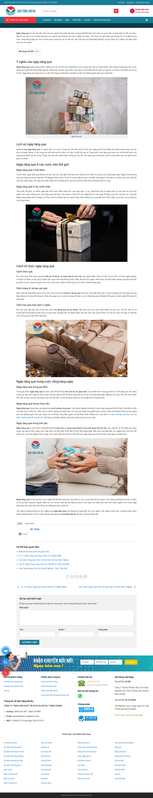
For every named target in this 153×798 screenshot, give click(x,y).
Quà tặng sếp (120, 778)
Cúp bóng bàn (46, 765)
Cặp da (117, 774)
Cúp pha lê (45, 747)
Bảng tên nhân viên (85, 774)
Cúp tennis (45, 774)
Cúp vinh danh (46, 743)
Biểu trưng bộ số (10, 783)
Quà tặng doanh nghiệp (124, 743)
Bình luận (24, 608)
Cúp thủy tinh (46, 752)
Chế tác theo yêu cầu (101, 20)
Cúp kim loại (45, 756)
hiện (36, 51)
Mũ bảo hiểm (120, 770)
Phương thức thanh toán (13, 686)
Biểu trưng (8, 770)
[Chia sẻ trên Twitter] (72, 577)
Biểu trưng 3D (9, 778)
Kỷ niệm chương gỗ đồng (13, 756)
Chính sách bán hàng (49, 682)
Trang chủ (47, 20)
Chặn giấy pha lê (84, 756)
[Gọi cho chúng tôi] (80, 696)
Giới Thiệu (76, 20)
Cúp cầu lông (46, 783)
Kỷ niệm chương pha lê (13, 747)
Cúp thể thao (46, 761)
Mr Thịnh (35, 529)
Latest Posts (29, 523)
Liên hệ (87, 20)
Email (62, 630)
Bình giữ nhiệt (120, 765)
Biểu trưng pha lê (10, 774)
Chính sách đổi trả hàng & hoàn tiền (55, 695)
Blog (67, 20)
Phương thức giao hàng (13, 682)
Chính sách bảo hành (49, 691)
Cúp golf (44, 778)
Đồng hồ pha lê (120, 752)
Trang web (102, 630)
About (20, 523)
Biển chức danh (84, 778)
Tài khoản (121, 2)
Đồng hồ (118, 747)
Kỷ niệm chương (10, 743)
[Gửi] (116, 11)
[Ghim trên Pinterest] (81, 577)
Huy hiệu (81, 765)
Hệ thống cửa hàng (142, 2)
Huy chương (82, 770)
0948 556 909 (93, 681)
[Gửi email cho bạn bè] (77, 577)
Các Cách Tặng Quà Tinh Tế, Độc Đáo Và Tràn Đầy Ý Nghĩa (108, 587)
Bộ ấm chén (119, 761)
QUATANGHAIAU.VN (84, 795)
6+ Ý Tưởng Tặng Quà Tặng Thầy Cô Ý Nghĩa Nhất (41, 587)
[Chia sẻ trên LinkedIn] (85, 577)
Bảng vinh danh (84, 743)
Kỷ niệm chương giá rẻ (12, 765)
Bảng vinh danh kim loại (87, 752)
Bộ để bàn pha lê (84, 761)
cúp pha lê (38, 417)
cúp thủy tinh (128, 414)
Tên (22, 630)
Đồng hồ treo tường (122, 756)
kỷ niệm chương (115, 414)
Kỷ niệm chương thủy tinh (14, 752)
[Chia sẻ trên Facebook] (68, 577)
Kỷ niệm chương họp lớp (13, 761)
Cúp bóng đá (46, 770)
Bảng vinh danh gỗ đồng (87, 747)
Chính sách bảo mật (49, 686)
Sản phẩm (130, 2)
